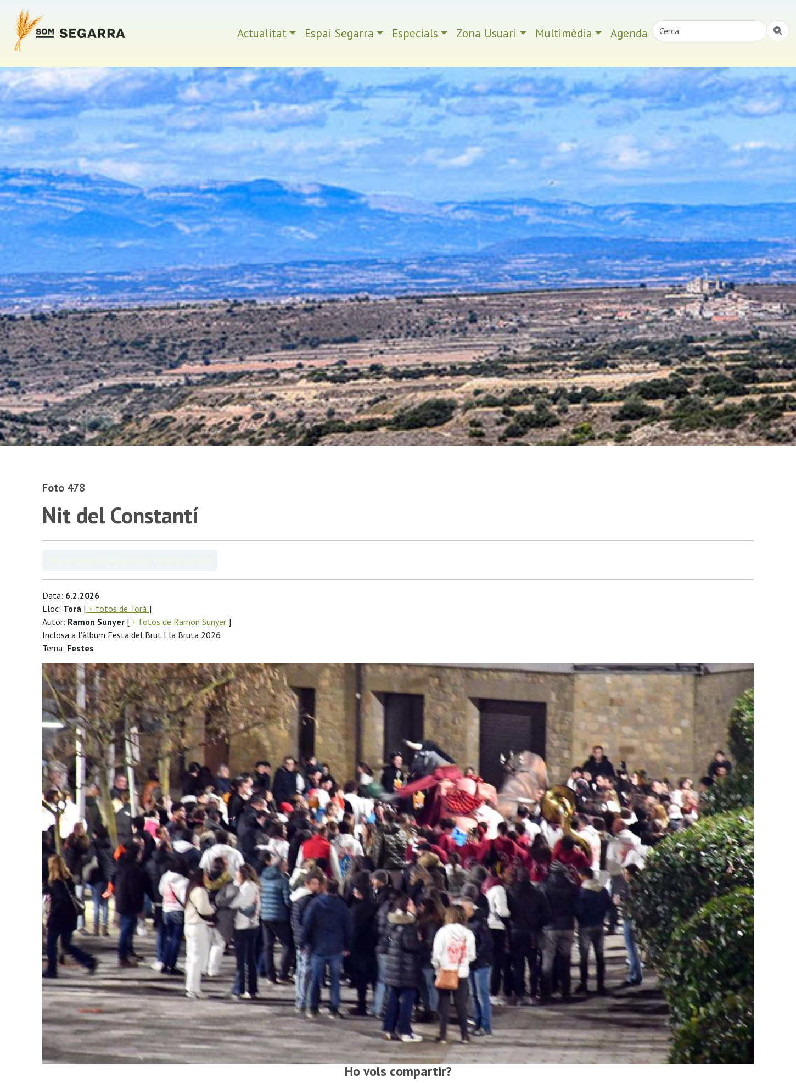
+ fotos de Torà (117, 608)
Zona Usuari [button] (486, 33)
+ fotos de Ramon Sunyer (179, 621)
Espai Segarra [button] (339, 33)
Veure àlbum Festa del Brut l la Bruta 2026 (129, 560)
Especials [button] (415, 33)
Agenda (629, 33)
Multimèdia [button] (563, 33)
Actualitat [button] (262, 33)
